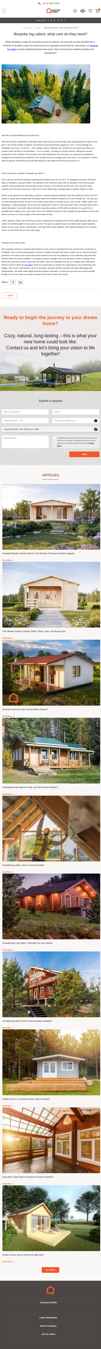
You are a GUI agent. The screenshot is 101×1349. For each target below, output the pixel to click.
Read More (7, 560)
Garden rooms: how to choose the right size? (23, 1255)
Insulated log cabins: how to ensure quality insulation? (27, 1021)
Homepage (27, 28)
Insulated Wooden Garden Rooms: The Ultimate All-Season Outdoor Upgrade (38, 553)
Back (10, 295)
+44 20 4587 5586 (51, 3)
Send (84, 454)
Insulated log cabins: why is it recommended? (23, 865)
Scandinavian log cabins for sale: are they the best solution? (30, 787)
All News (50, 1270)
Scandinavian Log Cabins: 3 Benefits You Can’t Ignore (27, 943)
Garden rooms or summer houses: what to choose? (26, 1099)
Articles (38, 28)
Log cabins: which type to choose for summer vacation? (28, 1177)
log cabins (28, 265)
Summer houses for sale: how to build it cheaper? (25, 709)
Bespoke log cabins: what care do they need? (61, 28)
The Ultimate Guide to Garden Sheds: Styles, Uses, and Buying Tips (33, 631)
